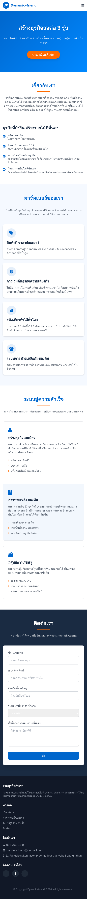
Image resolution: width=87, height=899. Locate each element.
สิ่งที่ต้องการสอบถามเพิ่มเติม (24, 723)
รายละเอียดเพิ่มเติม (43, 54)
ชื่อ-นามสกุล (15, 652)
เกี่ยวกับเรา (9, 812)
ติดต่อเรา (8, 828)
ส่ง (43, 755)
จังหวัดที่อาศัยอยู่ (17, 688)
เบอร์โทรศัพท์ (16, 670)
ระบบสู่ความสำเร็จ (13, 823)
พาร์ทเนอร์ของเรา (13, 817)
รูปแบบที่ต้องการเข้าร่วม (22, 705)
